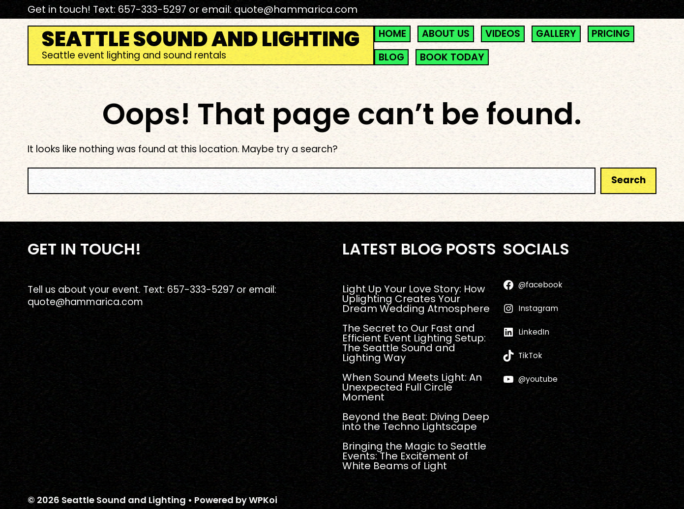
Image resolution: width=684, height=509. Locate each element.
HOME (392, 33)
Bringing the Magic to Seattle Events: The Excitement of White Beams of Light (414, 456)
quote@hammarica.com (295, 9)
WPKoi (263, 500)
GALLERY (556, 33)
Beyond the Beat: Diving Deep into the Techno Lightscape (415, 421)
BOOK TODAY (452, 57)
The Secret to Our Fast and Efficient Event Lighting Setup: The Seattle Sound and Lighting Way (414, 343)
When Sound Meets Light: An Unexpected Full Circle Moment (412, 387)
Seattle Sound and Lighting (200, 39)
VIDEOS (502, 33)
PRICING (611, 33)
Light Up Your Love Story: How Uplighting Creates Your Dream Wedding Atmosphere (416, 298)
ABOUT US (446, 33)
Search (628, 180)
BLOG (391, 57)
